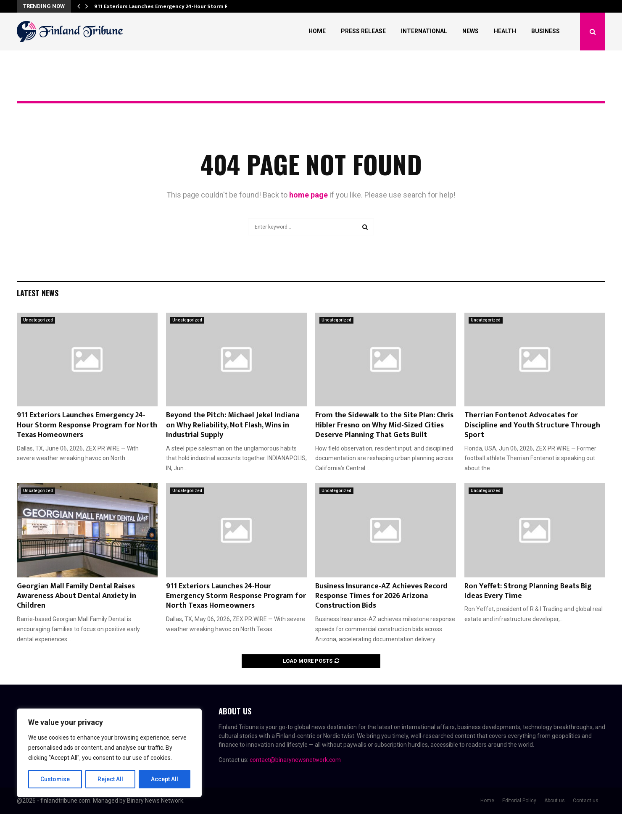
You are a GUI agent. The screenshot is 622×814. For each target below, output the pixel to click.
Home (317, 31)
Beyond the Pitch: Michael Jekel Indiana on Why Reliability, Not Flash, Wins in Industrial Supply (232, 425)
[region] (109, 753)
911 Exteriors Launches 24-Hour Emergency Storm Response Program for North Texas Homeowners (236, 596)
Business (545, 31)
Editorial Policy (519, 800)
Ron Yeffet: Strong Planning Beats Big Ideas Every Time (528, 591)
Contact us (585, 800)
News (470, 31)
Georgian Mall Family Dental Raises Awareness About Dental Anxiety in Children (76, 596)
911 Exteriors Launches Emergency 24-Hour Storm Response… (174, 6)
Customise (55, 779)
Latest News (37, 292)
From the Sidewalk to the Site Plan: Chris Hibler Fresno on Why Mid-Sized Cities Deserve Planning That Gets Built (384, 425)
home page (308, 194)
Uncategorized (38, 320)
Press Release (363, 31)
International (424, 31)
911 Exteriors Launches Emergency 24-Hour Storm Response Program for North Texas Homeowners (87, 425)
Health (505, 31)
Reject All (111, 779)
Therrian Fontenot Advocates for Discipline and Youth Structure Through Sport (532, 425)
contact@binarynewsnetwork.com (295, 759)
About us (554, 800)
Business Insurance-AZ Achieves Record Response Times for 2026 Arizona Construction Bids (381, 596)
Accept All (164, 779)
